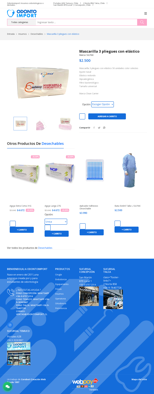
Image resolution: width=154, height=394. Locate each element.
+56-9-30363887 (15, 340)
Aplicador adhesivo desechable (89, 207)
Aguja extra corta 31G (20, 206)
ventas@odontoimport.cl (31, 314)
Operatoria (60, 298)
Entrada (11, 33)
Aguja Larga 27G (53, 206)
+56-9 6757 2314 (24, 296)
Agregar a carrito (107, 116)
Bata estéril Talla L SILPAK (127, 206)
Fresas (58, 289)
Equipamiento (62, 284)
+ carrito (22, 229)
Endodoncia (61, 279)
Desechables (37, 33)
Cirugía (58, 274)
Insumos (22, 33)
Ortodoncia (60, 303)
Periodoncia (61, 308)
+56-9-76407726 (112, 287)
